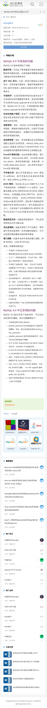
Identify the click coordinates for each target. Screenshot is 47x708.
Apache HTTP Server (13, 570)
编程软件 (13, 17)
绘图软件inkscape (12, 540)
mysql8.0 (8, 617)
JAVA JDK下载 (10, 550)
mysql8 (14, 414)
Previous (40, 12)
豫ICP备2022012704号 (23, 704)
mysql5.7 (8, 580)
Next (43, 12)
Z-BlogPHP (37, 701)
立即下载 (24, 47)
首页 (7, 17)
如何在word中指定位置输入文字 (16, 12)
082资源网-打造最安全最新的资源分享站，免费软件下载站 (13, 4)
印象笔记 (8, 560)
